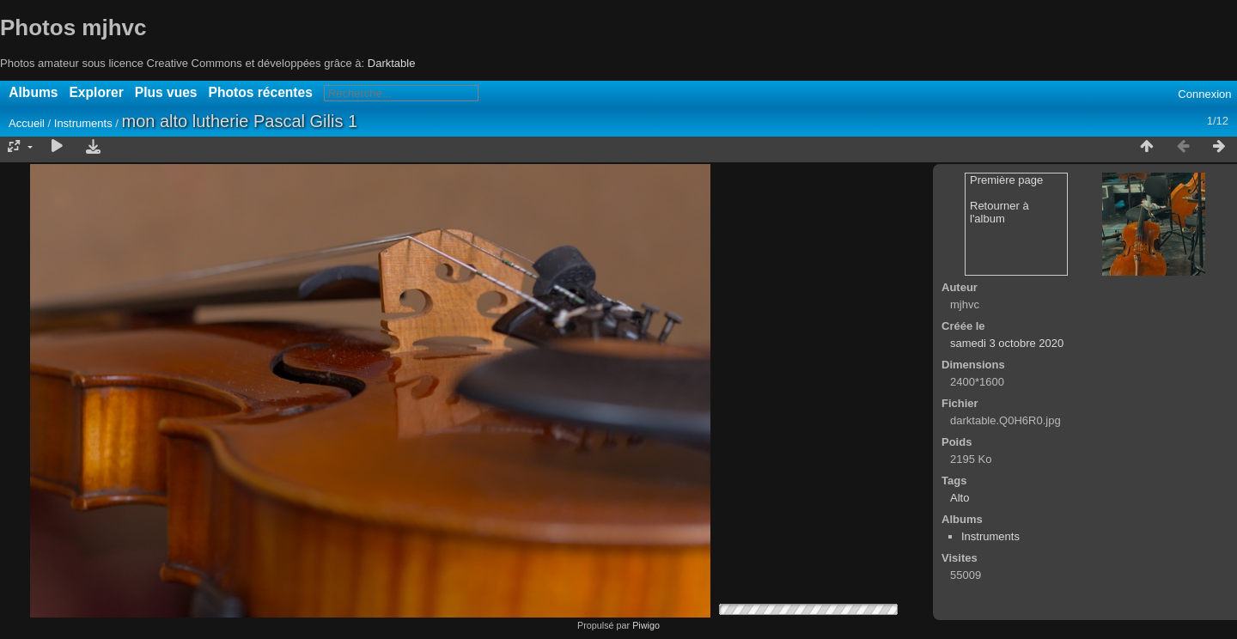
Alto (959, 497)
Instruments (83, 123)
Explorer (96, 92)
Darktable (392, 63)
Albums (33, 92)
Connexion (1204, 94)
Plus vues (166, 92)
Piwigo (646, 625)
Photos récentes (261, 92)
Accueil (27, 123)
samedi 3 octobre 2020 (1006, 343)
